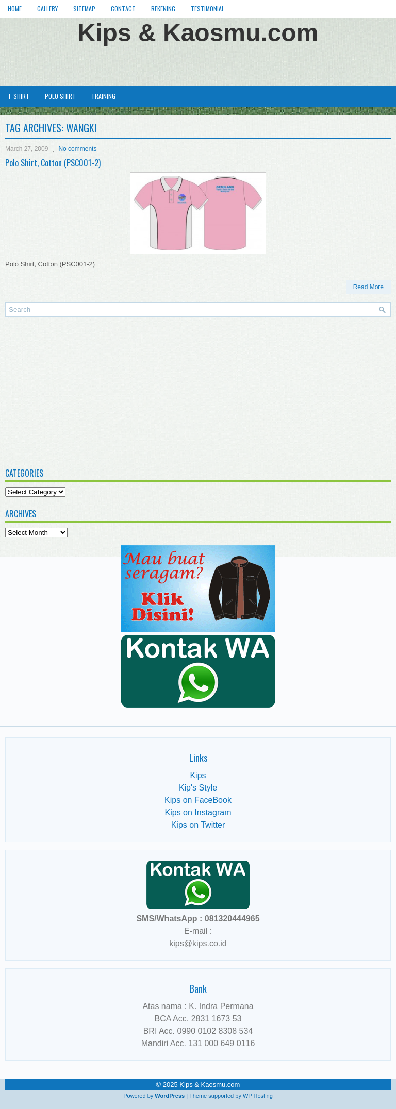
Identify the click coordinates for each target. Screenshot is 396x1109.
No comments (77, 149)
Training (103, 96)
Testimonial (207, 8)
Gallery (47, 8)
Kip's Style (198, 787)
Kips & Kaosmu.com (198, 32)
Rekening (163, 8)
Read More (368, 287)
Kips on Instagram (198, 812)
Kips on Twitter (198, 824)
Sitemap (84, 8)
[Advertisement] (198, 63)
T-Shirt (18, 96)
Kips (198, 775)
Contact (123, 8)
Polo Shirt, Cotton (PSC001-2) (53, 163)
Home (15, 8)
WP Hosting (258, 1096)
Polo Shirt (60, 96)
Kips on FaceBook (198, 800)
